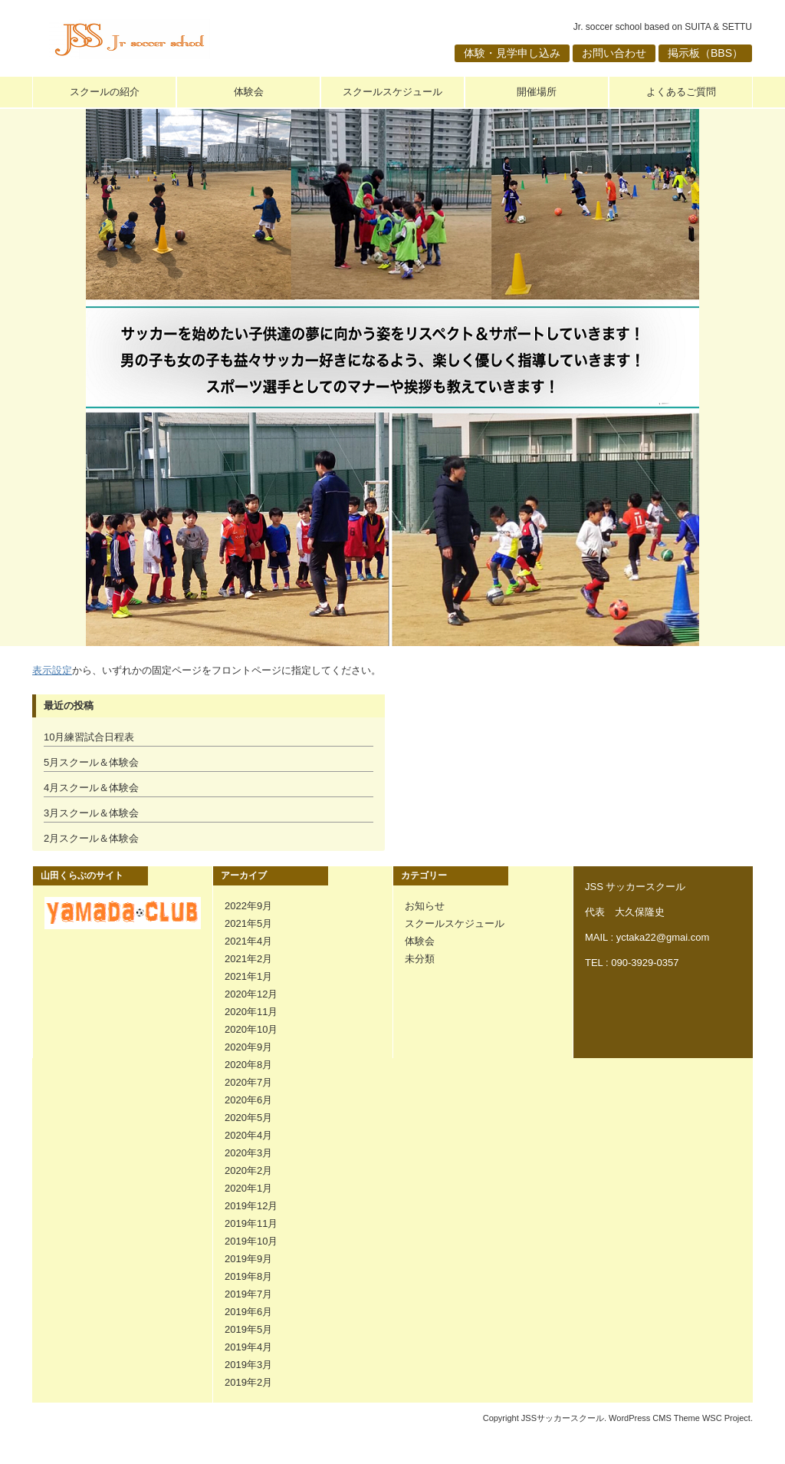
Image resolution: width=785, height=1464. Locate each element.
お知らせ (425, 906)
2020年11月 (251, 1011)
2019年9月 (248, 1259)
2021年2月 (248, 958)
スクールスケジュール (392, 91)
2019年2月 (248, 1382)
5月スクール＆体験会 (91, 762)
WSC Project (726, 1418)
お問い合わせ (614, 53)
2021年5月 (248, 923)
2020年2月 (248, 1170)
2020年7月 (248, 1082)
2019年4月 (248, 1347)
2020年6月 (248, 1100)
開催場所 (537, 91)
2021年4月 (248, 941)
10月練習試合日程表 (89, 737)
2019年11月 (251, 1223)
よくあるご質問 (681, 91)
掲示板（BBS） (705, 53)
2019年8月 (248, 1276)
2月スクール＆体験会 (91, 838)
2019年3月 (248, 1364)
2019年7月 (248, 1294)
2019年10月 (251, 1241)
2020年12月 (251, 994)
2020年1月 (248, 1188)
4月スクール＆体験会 (91, 787)
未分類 (420, 958)
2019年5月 (248, 1329)
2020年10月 (251, 1029)
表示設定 (52, 670)
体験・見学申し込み (512, 53)
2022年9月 (248, 906)
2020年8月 (248, 1064)
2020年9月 (248, 1047)
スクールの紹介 (105, 91)
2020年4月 (248, 1135)
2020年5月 (248, 1117)
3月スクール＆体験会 (91, 813)
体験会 (249, 91)
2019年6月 (248, 1311)
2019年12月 (251, 1206)
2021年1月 (248, 976)
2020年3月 (248, 1153)
